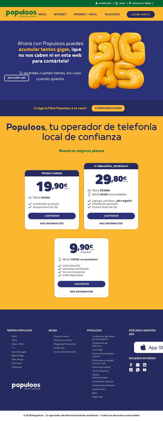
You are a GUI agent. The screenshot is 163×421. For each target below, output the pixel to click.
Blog (94, 393)
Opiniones (17, 367)
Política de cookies (101, 367)
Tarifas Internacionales (100, 376)
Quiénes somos (61, 336)
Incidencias (59, 348)
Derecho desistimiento (103, 386)
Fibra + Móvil (18, 344)
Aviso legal (97, 350)
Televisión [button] (112, 14)
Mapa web (97, 397)
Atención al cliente (63, 340)
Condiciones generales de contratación (103, 338)
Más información (52, 224)
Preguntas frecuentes (65, 344)
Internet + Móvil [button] (85, 14)
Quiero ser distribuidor (65, 352)
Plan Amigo (17, 360)
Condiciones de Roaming (99, 345)
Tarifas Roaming (100, 371)
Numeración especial (102, 382)
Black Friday (18, 356)
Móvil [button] (43, 14)
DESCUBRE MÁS (17, 79)
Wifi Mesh (17, 363)
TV (13, 348)
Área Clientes (99, 389)
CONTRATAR (52, 216)
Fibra (14, 340)
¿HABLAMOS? (140, 14)
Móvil (14, 336)
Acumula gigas (19, 352)
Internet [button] (60, 14)
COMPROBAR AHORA (108, 108)
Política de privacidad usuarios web (102, 362)
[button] (160, 42)
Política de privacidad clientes (102, 355)
